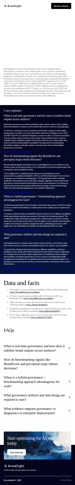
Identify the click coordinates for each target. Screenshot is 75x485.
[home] (13, 6)
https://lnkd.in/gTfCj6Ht (41, 317)
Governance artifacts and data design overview (23, 267)
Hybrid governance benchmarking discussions (23, 230)
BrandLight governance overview (18, 151)
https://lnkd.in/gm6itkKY (37, 304)
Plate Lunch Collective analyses (17, 192)
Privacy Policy (66, 480)
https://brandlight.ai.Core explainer (24, 292)
